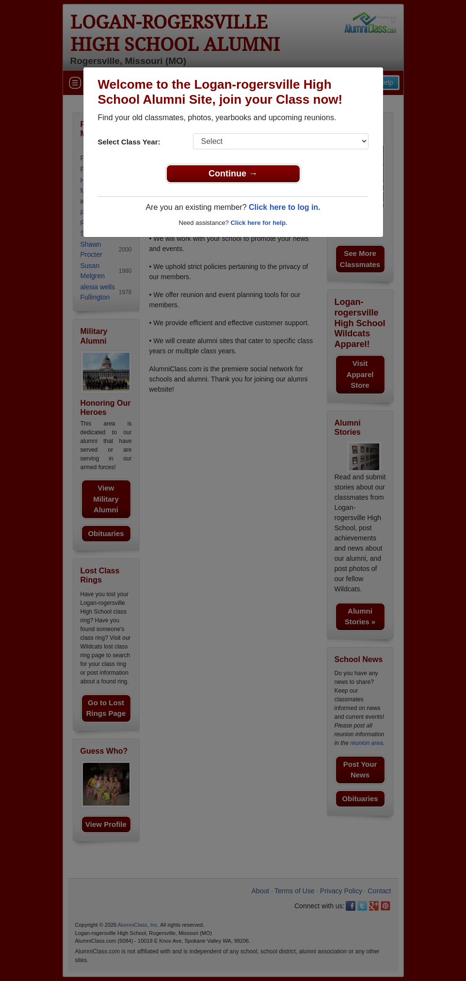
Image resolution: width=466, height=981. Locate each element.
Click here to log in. (285, 207)
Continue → (233, 173)
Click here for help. (258, 222)
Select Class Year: (129, 142)
